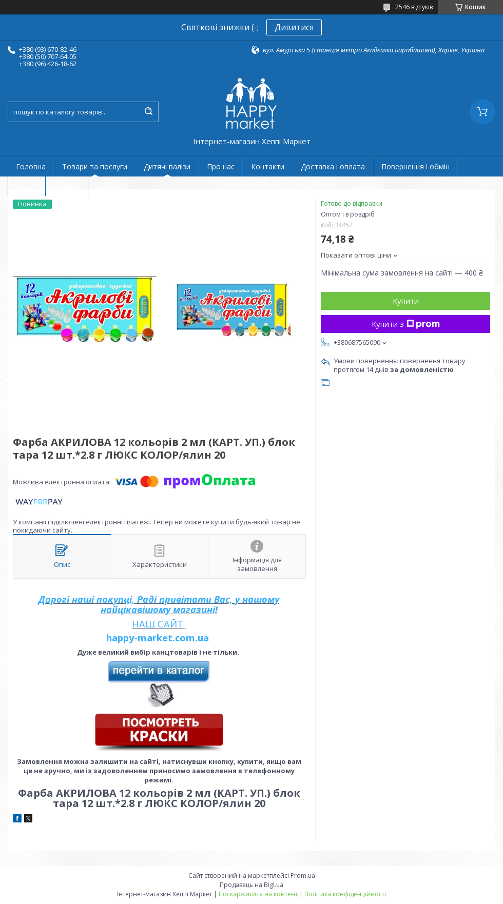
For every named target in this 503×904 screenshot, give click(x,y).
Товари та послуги (94, 166)
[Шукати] (148, 112)
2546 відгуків (414, 7)
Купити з (406, 324)
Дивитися (294, 27)
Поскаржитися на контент (258, 894)
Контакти (267, 166)
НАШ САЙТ (157, 624)
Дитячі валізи (167, 166)
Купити (406, 301)
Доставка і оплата (333, 166)
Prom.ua (303, 875)
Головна (31, 166)
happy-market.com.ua (157, 638)
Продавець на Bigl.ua (251, 884)
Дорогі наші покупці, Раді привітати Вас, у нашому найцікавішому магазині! (158, 604)
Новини (67, 186)
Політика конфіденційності (345, 894)
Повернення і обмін (415, 166)
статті (26, 186)
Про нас (221, 166)
